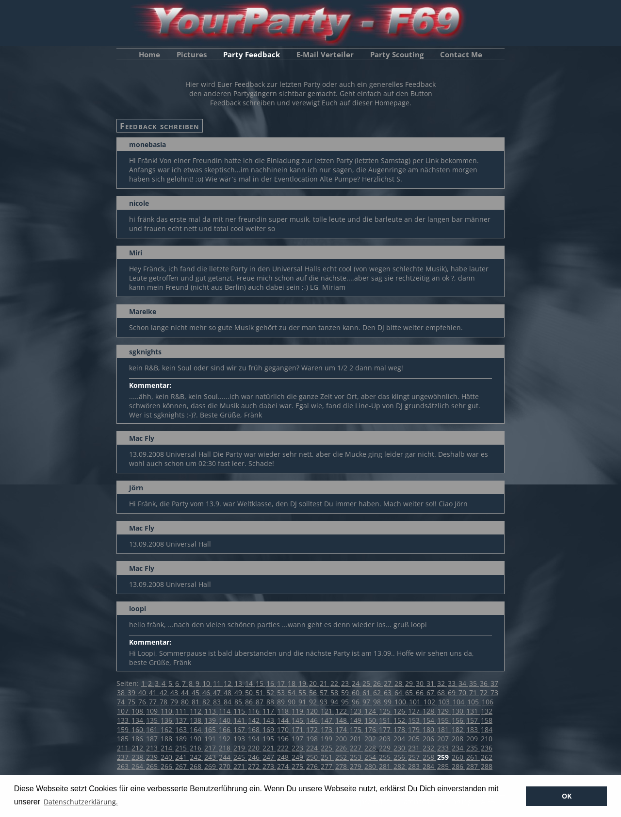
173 (327, 729)
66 (420, 692)
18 (292, 683)
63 (388, 692)
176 (371, 729)
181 (444, 729)
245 (240, 757)
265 (153, 766)
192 (225, 738)
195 (269, 738)
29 (410, 683)
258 (429, 757)
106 (487, 701)
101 (416, 701)
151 (385, 720)
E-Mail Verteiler (325, 54)
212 (138, 747)
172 (313, 729)
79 (175, 701)
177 (385, 729)
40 (143, 692)
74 (122, 701)
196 (284, 738)
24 (356, 683)
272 (254, 766)
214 (167, 747)
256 (400, 757)
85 (239, 701)
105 (474, 701)
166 (225, 729)
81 (196, 701)
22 (335, 683)
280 (371, 766)
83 (218, 701)
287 (473, 766)
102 (430, 701)
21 (324, 683)
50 (250, 692)
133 (124, 720)
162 (167, 729)
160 (138, 729)
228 (371, 747)
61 (367, 692)
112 (196, 711)
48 (228, 692)
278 (342, 766)
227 (356, 747)
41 (154, 692)
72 (485, 692)
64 (399, 692)
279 (356, 766)
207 (444, 738)
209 (473, 738)
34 (463, 683)
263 (124, 766)
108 (138, 711)
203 (385, 738)
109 (153, 711)
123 (356, 711)
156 (458, 720)
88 (271, 701)
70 (463, 692)
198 (313, 738)
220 (254, 747)
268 (196, 766)
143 (269, 720)
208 (458, 738)
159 (124, 729)
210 (486, 738)
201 (356, 738)
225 (327, 747)
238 (138, 757)
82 (207, 701)
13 (239, 683)
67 (431, 692)
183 (473, 729)
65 (410, 692)
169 (269, 729)
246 (254, 757)
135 (153, 720)
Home (149, 54)
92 (314, 701)
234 (458, 747)
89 (282, 701)
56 (314, 692)
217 (211, 747)
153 (415, 720)
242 (196, 757)
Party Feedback (251, 54)
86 (250, 701)
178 (400, 729)
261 (473, 757)
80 (186, 701)
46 (207, 692)
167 (240, 729)
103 (445, 701)
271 (240, 766)
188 (167, 738)
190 (196, 738)
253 (356, 757)
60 (356, 692)
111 (182, 711)
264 (138, 766)
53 (282, 692)
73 (494, 692)
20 (314, 683)
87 (260, 701)
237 (124, 757)
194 (254, 738)
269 (211, 766)
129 (444, 711)
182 (458, 729)
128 (429, 711)
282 (400, 766)
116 (254, 711)
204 (400, 738)
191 (211, 738)
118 (284, 711)
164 (196, 729)
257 (415, 757)
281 (385, 766)
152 (400, 720)
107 (124, 711)
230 (400, 747)
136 (167, 720)
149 (356, 720)
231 (415, 747)
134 (138, 720)
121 (327, 711)
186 (138, 738)
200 (342, 738)
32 (442, 683)
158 (486, 720)
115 (240, 711)
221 (269, 747)
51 (260, 692)
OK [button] (567, 795)
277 (327, 766)
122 (342, 711)
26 (378, 683)
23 (346, 683)
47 (218, 692)
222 (284, 747)
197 (298, 738)
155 (444, 720)
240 (167, 757)
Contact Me (461, 54)
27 (388, 683)
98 (378, 701)
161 (153, 729)
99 (388, 701)
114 (225, 711)
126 (400, 711)
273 (269, 766)
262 (486, 757)
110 (167, 711)
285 (444, 766)
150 (371, 720)
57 (324, 692)
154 (429, 720)
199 (327, 738)
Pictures (192, 54)
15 (260, 683)
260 (458, 757)
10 (207, 683)
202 (371, 738)
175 (356, 729)
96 (356, 701)
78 (164, 701)
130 (458, 711)
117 (269, 711)
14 (250, 683)
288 (486, 766)
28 (399, 683)
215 (182, 747)
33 (453, 683)
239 (153, 757)
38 (122, 692)
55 (303, 692)
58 (335, 692)
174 (342, 729)
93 (324, 701)
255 (385, 757)
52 (271, 692)
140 (225, 720)
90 (292, 701)
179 (415, 729)
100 (401, 701)
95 (346, 701)
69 (453, 692)
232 (429, 747)
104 (459, 701)
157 (473, 720)
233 (444, 747)
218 (225, 747)
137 (182, 720)
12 (228, 683)
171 (298, 729)
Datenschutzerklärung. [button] (81, 801)
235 (473, 747)
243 (211, 757)
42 (164, 692)
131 (473, 711)
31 (431, 683)
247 (269, 757)
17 (282, 683)
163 (182, 729)
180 (429, 729)
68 (442, 692)
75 (132, 701)
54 (292, 692)
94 (335, 701)
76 (143, 701)
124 (371, 711)
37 (494, 683)
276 (313, 766)
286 (458, 766)
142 (254, 720)
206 (429, 738)
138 (196, 720)
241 (182, 757)
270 (225, 766)
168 (254, 729)
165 (211, 729)
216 (196, 747)
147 (327, 720)
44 (186, 692)
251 (327, 757)
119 (298, 711)
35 (474, 683)
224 (313, 747)
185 (124, 738)
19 (303, 683)
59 (346, 692)
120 (313, 711)
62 (378, 692)
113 (211, 711)
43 (175, 692)
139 (211, 720)
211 (124, 747)
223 (298, 747)
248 (284, 757)
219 (240, 747)
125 (385, 711)
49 (239, 692)
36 (485, 683)
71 (474, 692)
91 (303, 701)
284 (429, 766)
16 (271, 683)
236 (486, 747)
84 (228, 701)
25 (367, 683)
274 (284, 766)
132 (486, 711)
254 (371, 757)
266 (167, 766)
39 (132, 692)
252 (342, 757)
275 (298, 766)
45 (196, 692)
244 (225, 757)
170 (284, 729)
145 (298, 720)
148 (342, 720)
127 (415, 711)
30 (420, 683)
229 (385, 747)
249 (298, 757)
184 (486, 729)
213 (153, 747)
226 (342, 747)
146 (313, 720)
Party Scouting (397, 54)
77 (154, 701)
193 (240, 738)
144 (284, 720)
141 (240, 720)
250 (313, 757)
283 (415, 766)
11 (218, 683)
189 (182, 738)
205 (415, 738)
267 (182, 766)
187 (153, 738)
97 (367, 701)
